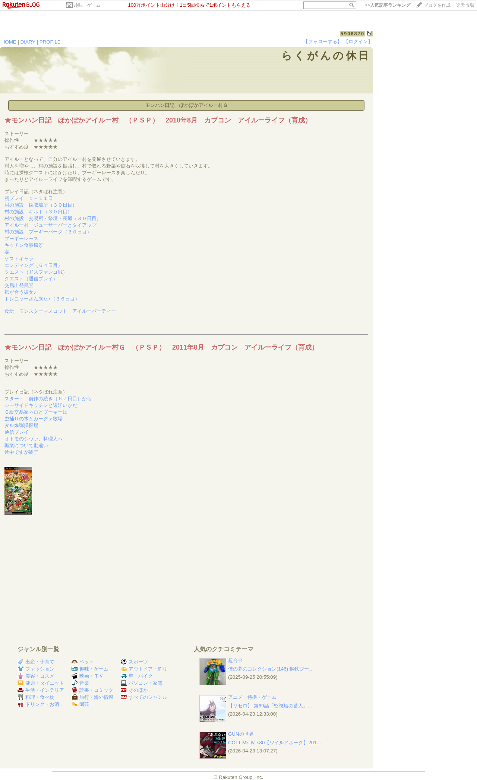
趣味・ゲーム (87, 5)
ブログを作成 (437, 5)
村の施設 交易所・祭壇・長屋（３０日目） (52, 218)
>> (387, 5)
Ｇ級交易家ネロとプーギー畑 (35, 412)
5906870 (353, 33)
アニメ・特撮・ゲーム (252, 697)
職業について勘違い (26, 445)
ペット (83, 662)
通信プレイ (16, 432)
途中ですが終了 (21, 452)
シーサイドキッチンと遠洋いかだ (40, 405)
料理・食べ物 (36, 697)
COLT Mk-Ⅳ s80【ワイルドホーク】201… (275, 742)
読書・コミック (92, 690)
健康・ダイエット (41, 683)
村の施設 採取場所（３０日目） (40, 205)
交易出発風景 (19, 285)
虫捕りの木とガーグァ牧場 (33, 418)
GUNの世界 (241, 734)
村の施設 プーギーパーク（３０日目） (48, 232)
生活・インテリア (41, 690)
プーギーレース (21, 238)
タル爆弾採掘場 (21, 425)
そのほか (134, 690)
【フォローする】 (322, 41)
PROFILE (50, 42)
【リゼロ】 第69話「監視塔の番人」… (270, 706)
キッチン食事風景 (23, 245)
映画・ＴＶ (88, 676)
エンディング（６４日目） (33, 265)
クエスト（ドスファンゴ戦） (35, 272)
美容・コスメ (36, 676)
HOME (8, 42)
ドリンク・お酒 (38, 704)
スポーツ (134, 662)
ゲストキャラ (19, 258)
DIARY (27, 42)
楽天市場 (465, 5)
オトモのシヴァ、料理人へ (33, 439)
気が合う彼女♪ (20, 292)
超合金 (235, 660)
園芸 (80, 704)
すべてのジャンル (144, 697)
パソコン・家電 (141, 683)
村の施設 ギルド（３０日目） (38, 211)
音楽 (80, 683)
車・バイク (137, 676)
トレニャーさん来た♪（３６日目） (42, 299)
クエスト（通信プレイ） (31, 278)
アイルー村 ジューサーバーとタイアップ (50, 225)
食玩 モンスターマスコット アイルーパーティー (60, 311)
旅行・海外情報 (92, 697)
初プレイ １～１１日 (28, 198)
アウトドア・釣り (144, 669)
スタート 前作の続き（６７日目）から (48, 398)
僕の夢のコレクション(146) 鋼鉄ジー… (271, 669)
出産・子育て (36, 662)
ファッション (36, 669)
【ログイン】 (358, 41)
